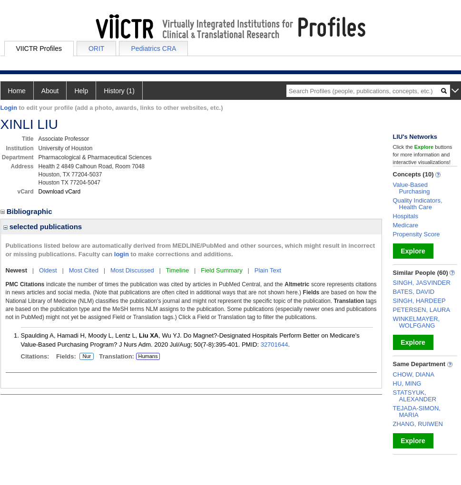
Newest (17, 270)
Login (8, 107)
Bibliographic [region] (27, 211)
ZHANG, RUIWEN (418, 423)
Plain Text (268, 270)
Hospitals (405, 216)
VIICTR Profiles (39, 48)
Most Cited (83, 270)
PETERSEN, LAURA (422, 309)
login (121, 254)
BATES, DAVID (414, 291)
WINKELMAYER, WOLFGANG (416, 322)
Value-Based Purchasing (411, 188)
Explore (413, 251)
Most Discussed (132, 270)
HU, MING (407, 383)
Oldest (48, 270)
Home (17, 91)
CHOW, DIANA (413, 374)
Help (81, 91)
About (50, 91)
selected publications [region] (42, 227)
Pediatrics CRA (153, 48)
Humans (147, 356)
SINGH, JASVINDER (422, 282)
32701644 (274, 344)
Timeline (177, 270)
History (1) (119, 91)
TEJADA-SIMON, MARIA (417, 411)
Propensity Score (416, 234)
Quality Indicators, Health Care (417, 204)
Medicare (405, 225)
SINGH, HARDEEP (419, 300)
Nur (85, 356)
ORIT (96, 48)
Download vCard (60, 191)
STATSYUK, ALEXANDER (415, 396)
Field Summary (221, 270)
